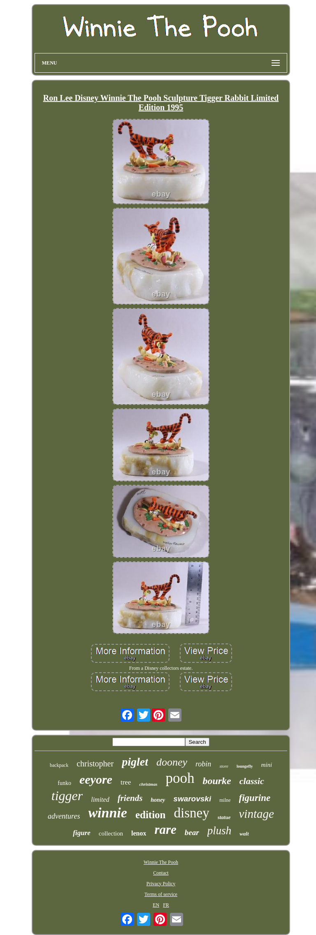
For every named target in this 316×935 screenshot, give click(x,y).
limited (100, 799)
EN (156, 905)
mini (266, 764)
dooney (171, 762)
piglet (135, 761)
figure (82, 833)
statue (224, 817)
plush (219, 830)
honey (158, 800)
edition (150, 814)
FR (166, 905)
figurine (255, 798)
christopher (95, 763)
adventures (64, 816)
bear (192, 832)
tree (126, 782)
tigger (67, 795)
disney (191, 812)
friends (130, 798)
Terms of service (160, 894)
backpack (59, 765)
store (223, 766)
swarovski (192, 798)
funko (64, 783)
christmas (148, 784)
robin (203, 764)
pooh (179, 778)
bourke (216, 780)
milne (224, 800)
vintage (256, 813)
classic (251, 781)
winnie (107, 812)
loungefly (245, 766)
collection (111, 833)
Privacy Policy (160, 883)
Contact (160, 873)
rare (165, 829)
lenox (138, 833)
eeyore (95, 779)
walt (244, 834)
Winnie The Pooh (161, 862)
